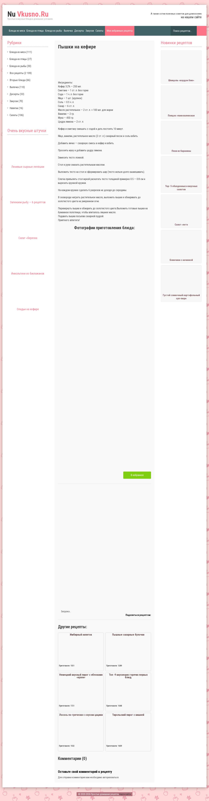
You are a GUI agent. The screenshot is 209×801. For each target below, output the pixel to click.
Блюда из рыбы (53, 30)
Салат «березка (27, 238)
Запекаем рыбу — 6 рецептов (28, 202)
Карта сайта (125, 794)
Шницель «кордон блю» (181, 80)
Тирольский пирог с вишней (128, 714)
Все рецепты (17, 73)
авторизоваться (111, 777)
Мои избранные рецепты (120, 30)
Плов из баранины (181, 150)
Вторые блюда (17, 80)
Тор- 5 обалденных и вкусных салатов (181, 188)
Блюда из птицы (35, 30)
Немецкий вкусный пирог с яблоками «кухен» (81, 676)
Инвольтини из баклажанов (27, 273)
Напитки (14, 108)
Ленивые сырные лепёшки (27, 166)
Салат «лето (181, 224)
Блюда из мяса (17, 30)
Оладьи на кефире (28, 309)
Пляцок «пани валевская (181, 115)
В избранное (137, 475)
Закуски (90, 30)
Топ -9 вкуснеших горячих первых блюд (128, 676)
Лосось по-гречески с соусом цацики (81, 714)
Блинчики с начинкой (181, 260)
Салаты (99, 30)
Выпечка (68, 30)
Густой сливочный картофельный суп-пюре (181, 297)
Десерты (79, 30)
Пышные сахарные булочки (128, 634)
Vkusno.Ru (27, 14)
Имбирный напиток (81, 634)
